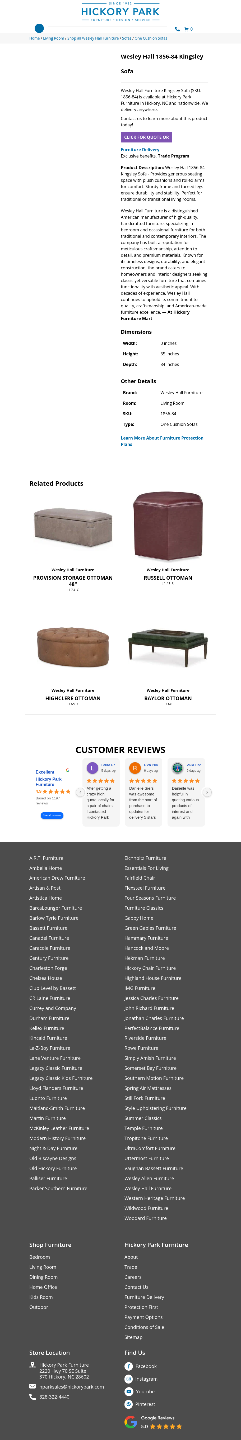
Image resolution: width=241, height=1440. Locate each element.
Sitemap (133, 1338)
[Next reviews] (207, 792)
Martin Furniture (47, 1119)
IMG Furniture (139, 988)
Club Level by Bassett (52, 988)
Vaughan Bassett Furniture (153, 1169)
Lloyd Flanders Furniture (56, 1089)
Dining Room (43, 1278)
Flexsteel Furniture (145, 888)
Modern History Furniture (57, 1139)
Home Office (43, 1288)
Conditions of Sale (144, 1328)
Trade (130, 1268)
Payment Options (143, 1318)
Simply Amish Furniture (150, 1059)
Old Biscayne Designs (52, 1159)
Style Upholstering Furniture (155, 1109)
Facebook (146, 1367)
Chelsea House (45, 978)
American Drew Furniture (57, 878)
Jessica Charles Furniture (151, 998)
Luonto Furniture (48, 1099)
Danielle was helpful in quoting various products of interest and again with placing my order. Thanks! (185, 803)
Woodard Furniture (145, 1219)
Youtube (145, 1392)
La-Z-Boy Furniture (50, 1049)
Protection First (141, 1308)
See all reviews (52, 815)
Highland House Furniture (153, 978)
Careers (133, 1278)
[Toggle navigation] (39, 28)
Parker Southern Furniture (58, 1189)
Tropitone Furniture (146, 1139)
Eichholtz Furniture (145, 858)
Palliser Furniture (48, 1179)
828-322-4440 (54, 1398)
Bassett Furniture (48, 928)
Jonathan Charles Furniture (154, 1018)
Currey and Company (52, 1008)
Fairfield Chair (139, 878)
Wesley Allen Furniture (149, 1179)
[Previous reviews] (80, 792)
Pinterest (145, 1405)
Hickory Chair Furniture (150, 968)
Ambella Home (45, 868)
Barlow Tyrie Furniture (54, 918)
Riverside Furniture (145, 1039)
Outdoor (38, 1308)
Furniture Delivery (140, 149)
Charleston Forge (48, 968)
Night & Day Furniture (53, 1149)
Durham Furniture (49, 1018)
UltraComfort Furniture (150, 1149)
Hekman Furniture (144, 958)
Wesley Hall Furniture (73, 569)
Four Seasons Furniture (150, 898)
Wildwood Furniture (146, 1209)
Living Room (42, 1268)
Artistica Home (45, 898)
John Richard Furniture (149, 1008)
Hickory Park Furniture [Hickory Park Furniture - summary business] (49, 782)
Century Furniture (49, 958)
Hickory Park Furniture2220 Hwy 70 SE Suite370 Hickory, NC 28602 (64, 1372)
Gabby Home (139, 918)
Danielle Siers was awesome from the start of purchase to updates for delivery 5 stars (143, 802)
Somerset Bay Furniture (150, 1069)
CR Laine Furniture (49, 998)
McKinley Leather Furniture (59, 1129)
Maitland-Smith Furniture (57, 1109)
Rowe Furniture (141, 1049)
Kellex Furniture (46, 1029)
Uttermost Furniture (146, 1159)
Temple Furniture (143, 1129)
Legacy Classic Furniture (55, 1069)
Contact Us (136, 1288)
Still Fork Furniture (144, 1099)
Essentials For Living (146, 868)
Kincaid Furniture (48, 1039)
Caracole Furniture (50, 948)
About (131, 1258)
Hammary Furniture (146, 938)
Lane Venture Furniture (55, 1059)
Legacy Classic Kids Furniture (61, 1079)
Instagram (146, 1379)
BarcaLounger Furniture (55, 908)
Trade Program (173, 156)
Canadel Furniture (49, 938)
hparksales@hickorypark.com (71, 1388)
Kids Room (41, 1298)
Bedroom (39, 1258)
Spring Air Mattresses (148, 1089)
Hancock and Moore (146, 948)
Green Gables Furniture (150, 928)
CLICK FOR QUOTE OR (146, 137)
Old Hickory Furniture (53, 1169)
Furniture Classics (144, 908)
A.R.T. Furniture (46, 858)
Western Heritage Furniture (154, 1199)
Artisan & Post (45, 888)
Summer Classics (143, 1119)
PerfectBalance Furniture (151, 1029)
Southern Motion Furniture (154, 1079)
